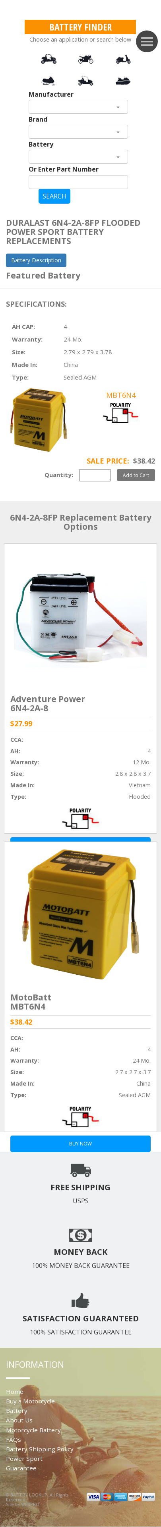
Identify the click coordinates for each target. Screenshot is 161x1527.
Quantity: (59, 474)
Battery (41, 144)
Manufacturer (51, 94)
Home (14, 1391)
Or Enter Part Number (64, 169)
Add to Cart (136, 475)
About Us (19, 1420)
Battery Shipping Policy (40, 1449)
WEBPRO (30, 1504)
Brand (38, 119)
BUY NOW (80, 1143)
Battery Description (36, 260)
